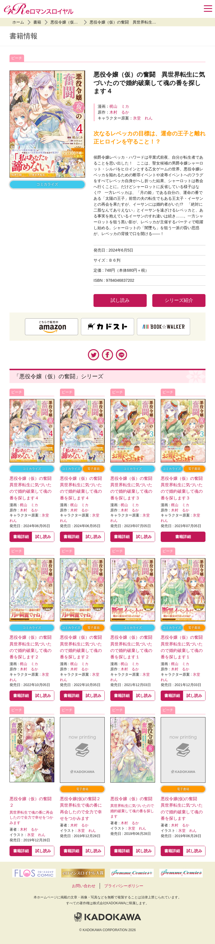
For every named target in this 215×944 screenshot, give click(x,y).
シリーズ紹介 (179, 300)
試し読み (120, 300)
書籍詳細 (21, 536)
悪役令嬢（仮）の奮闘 (70, 22)
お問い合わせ (83, 886)
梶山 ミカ (119, 106)
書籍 (37, 22)
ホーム (18, 22)
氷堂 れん (143, 118)
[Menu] (208, 8)
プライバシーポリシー (123, 886)
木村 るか (119, 112)
